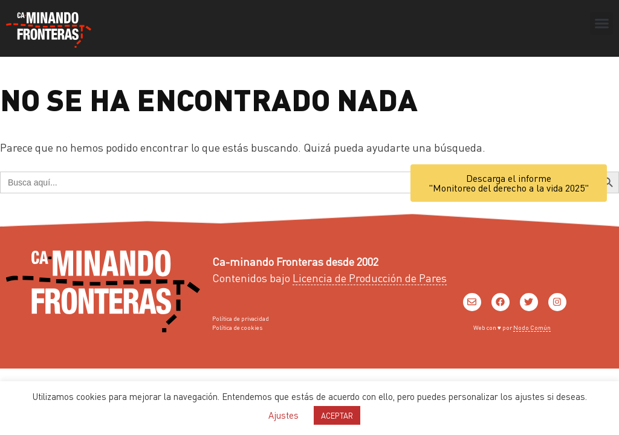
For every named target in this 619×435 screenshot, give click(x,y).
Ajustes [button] (283, 415)
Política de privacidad (240, 318)
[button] (601, 23)
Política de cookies (237, 327)
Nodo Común (532, 327)
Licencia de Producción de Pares (370, 278)
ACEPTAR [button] (337, 415)
